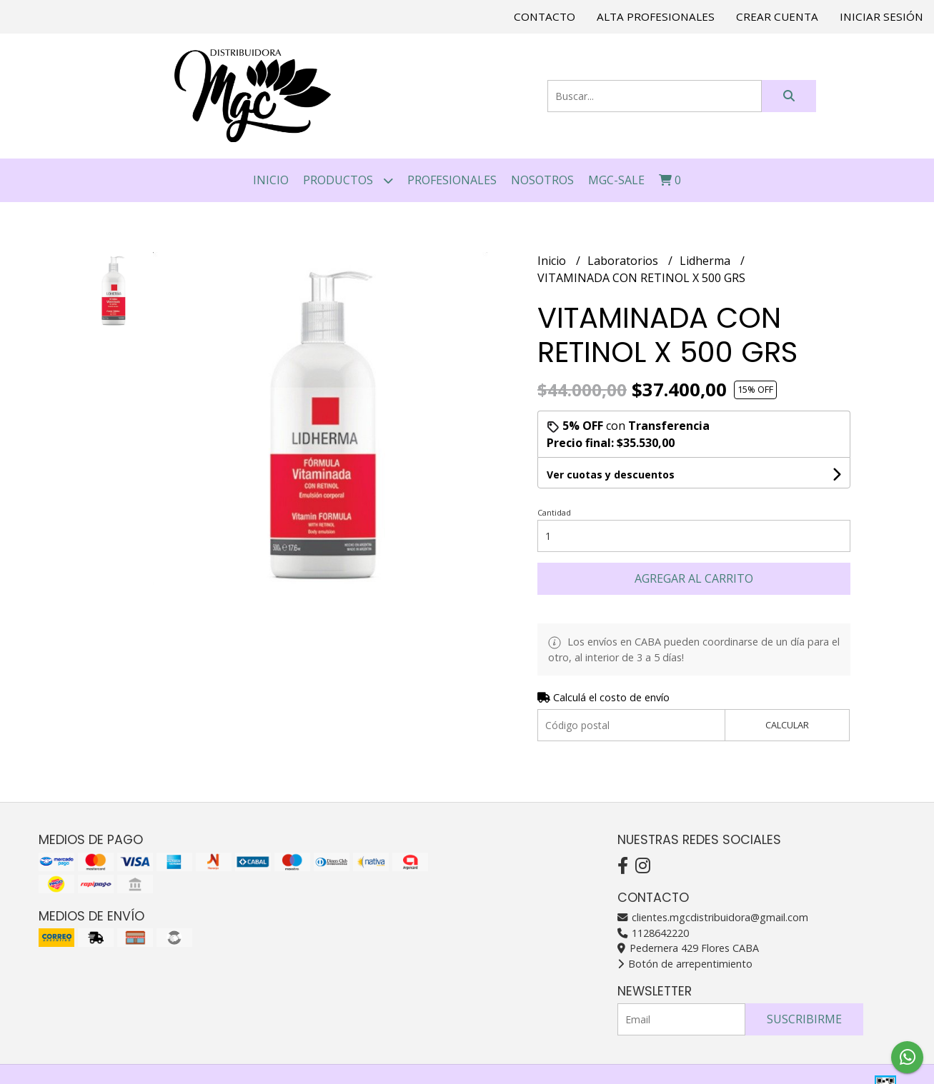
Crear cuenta (777, 16)
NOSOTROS (542, 180)
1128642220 (653, 933)
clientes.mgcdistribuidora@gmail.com (712, 917)
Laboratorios (624, 261)
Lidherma (706, 261)
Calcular (787, 724)
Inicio (271, 180)
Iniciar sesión (881, 16)
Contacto (544, 16)
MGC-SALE (616, 180)
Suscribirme (804, 1019)
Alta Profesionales (656, 16)
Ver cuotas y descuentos (611, 474)
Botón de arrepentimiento (684, 963)
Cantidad (554, 512)
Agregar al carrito (694, 578)
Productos (348, 180)
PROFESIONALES (452, 180)
